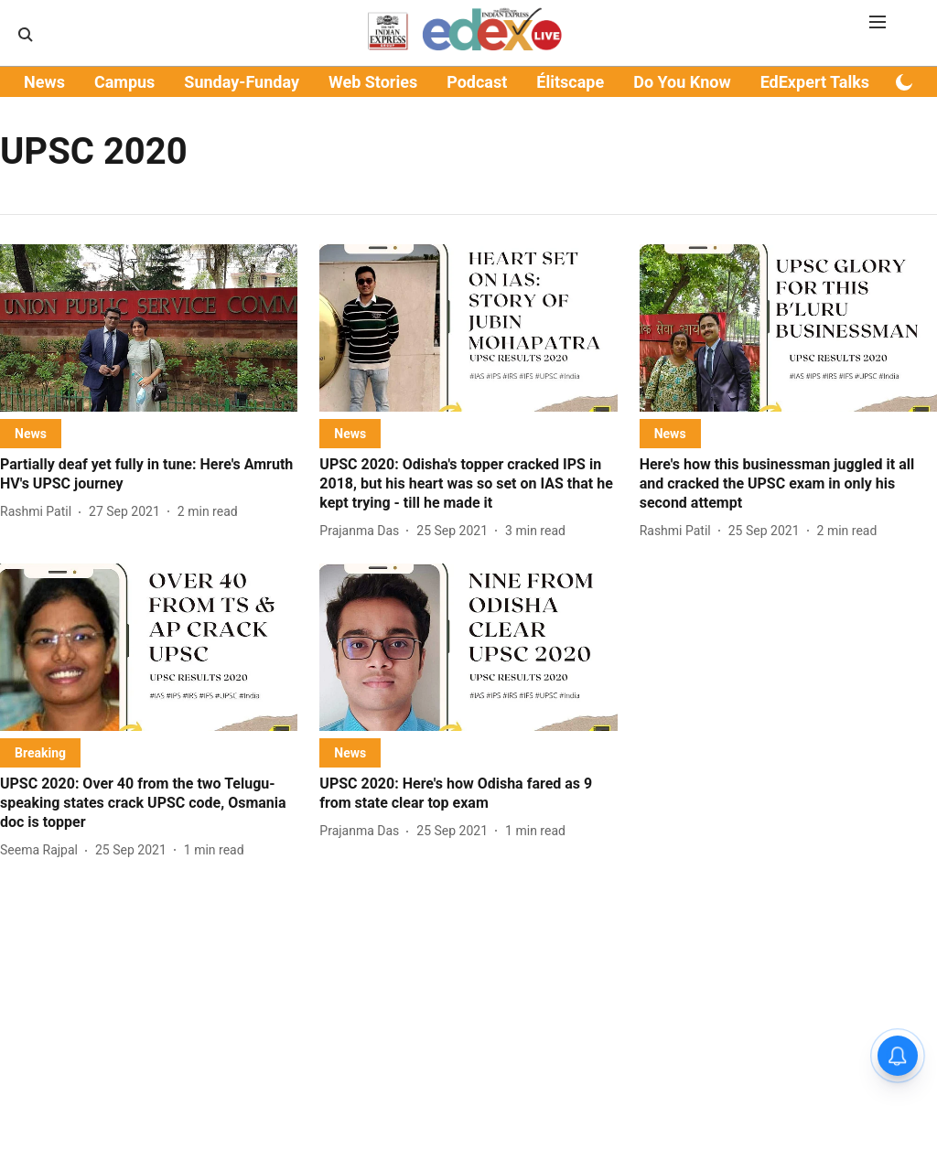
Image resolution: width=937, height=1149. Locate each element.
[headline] (148, 475)
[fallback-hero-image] (148, 328)
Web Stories (372, 81)
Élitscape (570, 81)
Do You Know (681, 81)
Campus (124, 81)
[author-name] (39, 511)
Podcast (477, 81)
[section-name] (30, 433)
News (44, 81)
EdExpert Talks (814, 81)
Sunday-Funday (241, 81)
